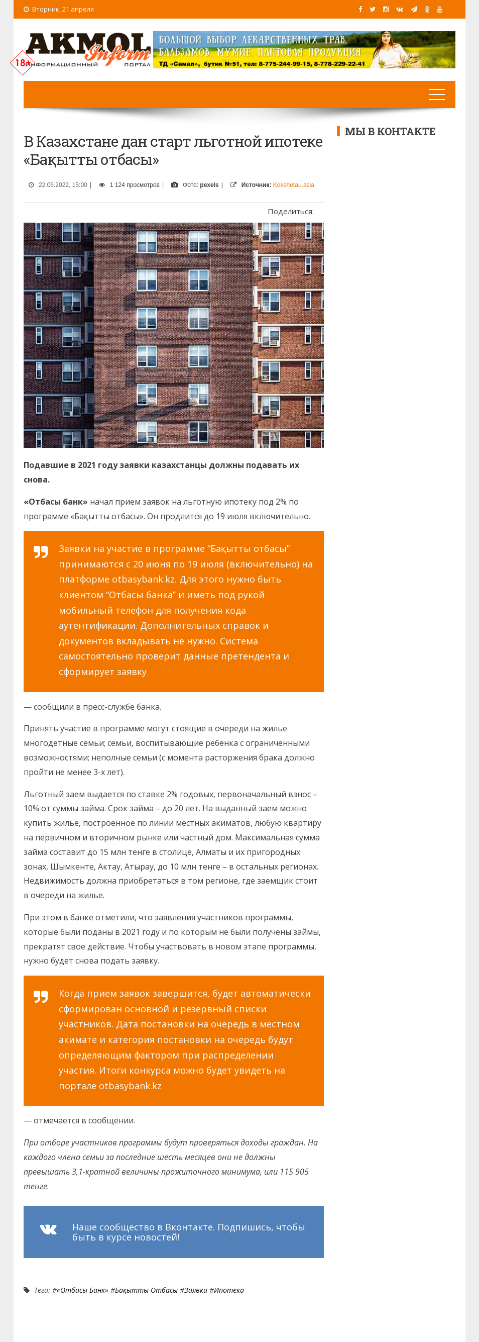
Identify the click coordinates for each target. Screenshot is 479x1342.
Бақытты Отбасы (146, 1290)
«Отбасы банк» (82, 1290)
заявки (195, 1290)
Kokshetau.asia (293, 184)
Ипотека (229, 1290)
